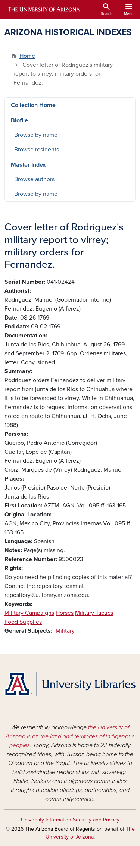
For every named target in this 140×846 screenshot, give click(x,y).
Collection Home (33, 105)
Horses (65, 613)
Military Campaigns (29, 613)
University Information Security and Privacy (70, 820)
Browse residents (36, 149)
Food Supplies (23, 622)
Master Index (28, 165)
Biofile (19, 120)
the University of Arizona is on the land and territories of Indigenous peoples (70, 736)
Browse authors (34, 179)
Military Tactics (94, 613)
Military (65, 631)
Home (27, 56)
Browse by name (35, 135)
